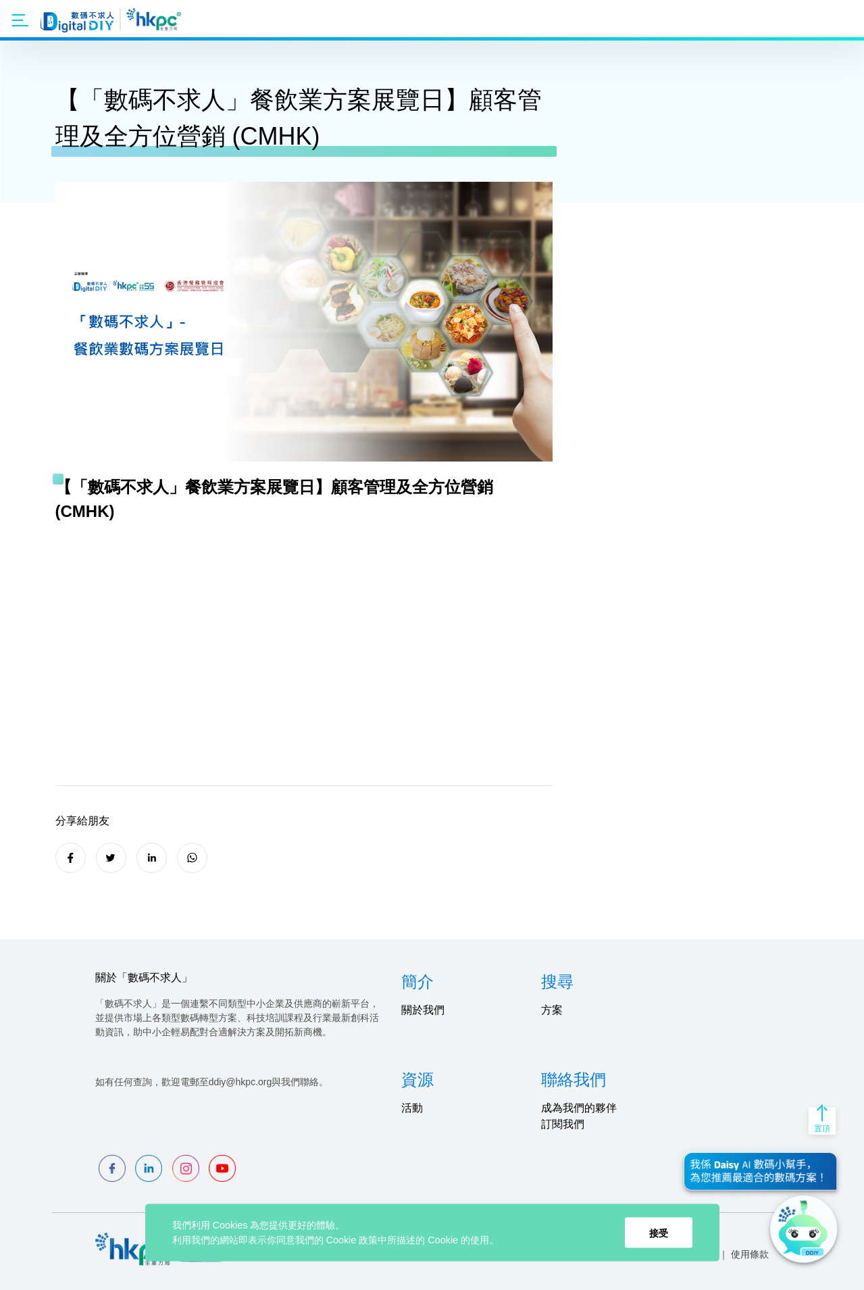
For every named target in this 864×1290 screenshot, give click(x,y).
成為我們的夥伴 (579, 1108)
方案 (552, 1010)
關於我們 (422, 1010)
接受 (658, 1232)
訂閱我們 (562, 1124)
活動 (412, 1108)
